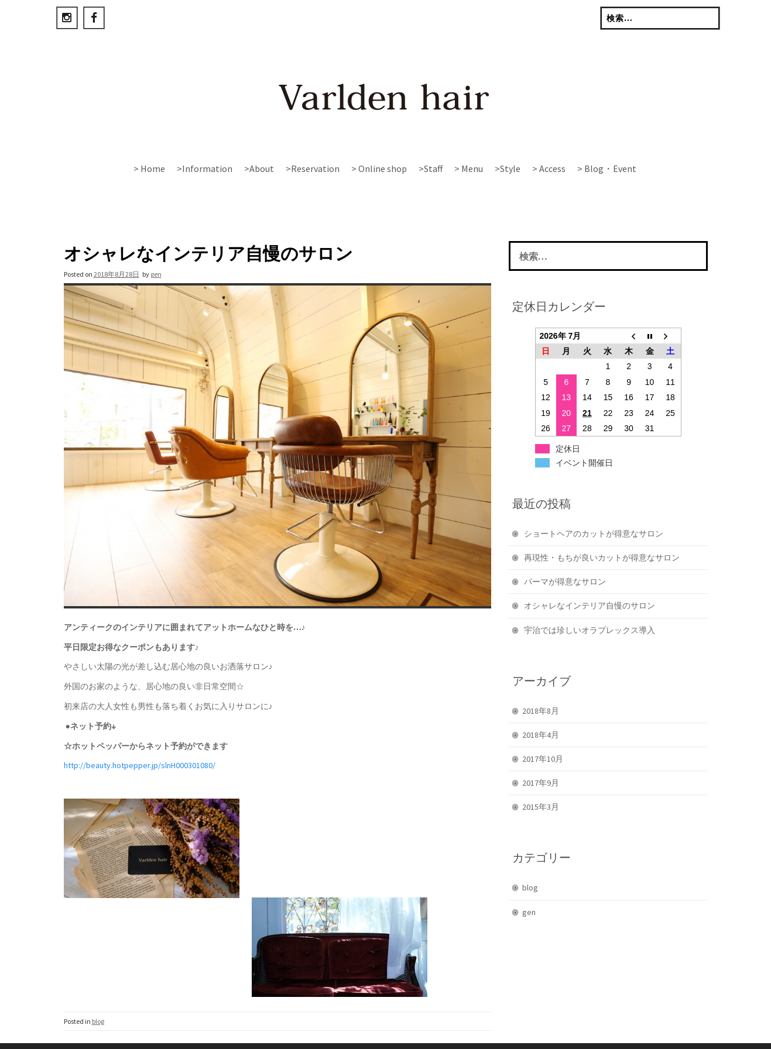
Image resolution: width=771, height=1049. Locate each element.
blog (98, 996)
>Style (507, 168)
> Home (149, 168)
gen (156, 249)
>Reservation (313, 168)
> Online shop (379, 168)
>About (259, 168)
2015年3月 (540, 782)
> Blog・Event (606, 168)
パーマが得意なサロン (565, 557)
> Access (549, 168)
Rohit (352, 1034)
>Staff (431, 168)
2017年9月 (540, 758)
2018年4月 (540, 710)
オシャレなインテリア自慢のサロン (589, 581)
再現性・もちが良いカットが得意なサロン (602, 533)
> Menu (468, 168)
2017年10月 (542, 734)
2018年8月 (540, 686)
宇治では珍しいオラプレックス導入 (589, 605)
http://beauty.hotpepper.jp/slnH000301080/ (139, 740)
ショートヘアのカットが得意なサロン (593, 509)
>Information (204, 168)
